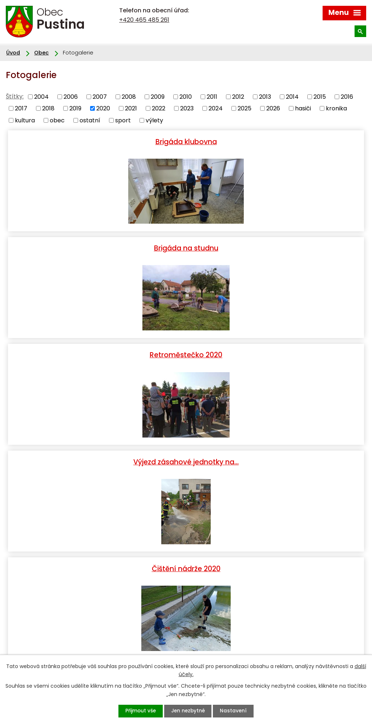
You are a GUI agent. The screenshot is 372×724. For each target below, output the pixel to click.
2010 (185, 96)
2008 (129, 96)
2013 (265, 96)
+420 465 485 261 (144, 20)
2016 (347, 96)
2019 (75, 108)
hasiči (303, 108)
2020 (103, 108)
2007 (100, 96)
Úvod (13, 52)
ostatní (90, 120)
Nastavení (236, 711)
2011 (212, 96)
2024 (216, 108)
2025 (244, 108)
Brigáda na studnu (276, 141)
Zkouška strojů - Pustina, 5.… (276, 353)
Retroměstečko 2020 (96, 247)
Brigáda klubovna (96, 141)
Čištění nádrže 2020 (96, 353)
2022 (158, 108)
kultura (25, 120)
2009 (158, 96)
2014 (292, 96)
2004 (41, 96)
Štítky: (15, 96)
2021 (131, 108)
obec (57, 120)
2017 (21, 108)
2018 (48, 108)
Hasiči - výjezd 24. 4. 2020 (186, 459)
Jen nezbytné (188, 711)
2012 (238, 96)
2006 (71, 96)
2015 (320, 96)
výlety (154, 120)
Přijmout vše (138, 711)
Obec (41, 52)
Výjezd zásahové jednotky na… (276, 247)
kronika (336, 108)
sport (123, 120)
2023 (187, 108)
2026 (273, 108)
